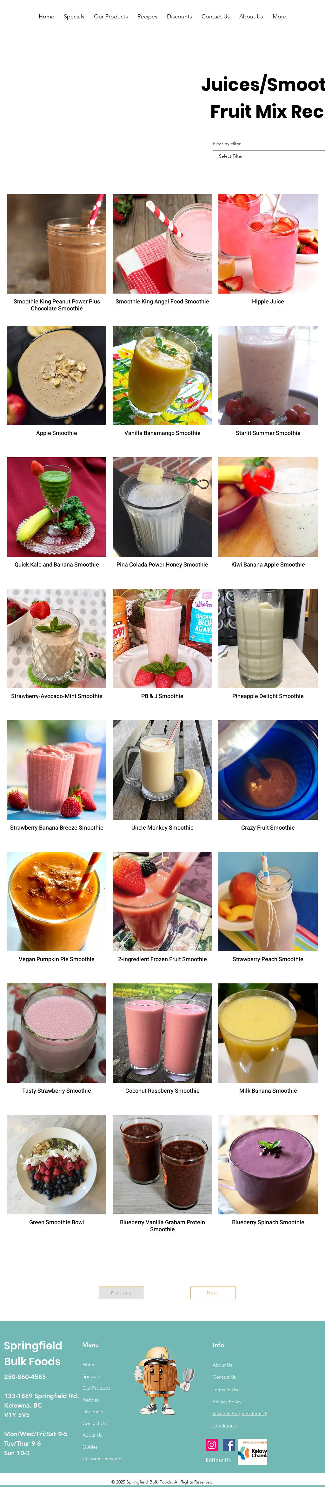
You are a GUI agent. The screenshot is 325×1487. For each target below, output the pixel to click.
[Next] (212, 1293)
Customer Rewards (102, 1459)
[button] (74, 16)
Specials (91, 1376)
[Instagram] (212, 1445)
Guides (90, 1447)
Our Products (96, 1388)
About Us (92, 1435)
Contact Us (94, 1423)
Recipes (91, 1400)
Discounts (93, 1412)
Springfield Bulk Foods (149, 1482)
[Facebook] (229, 1445)
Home (89, 1364)
